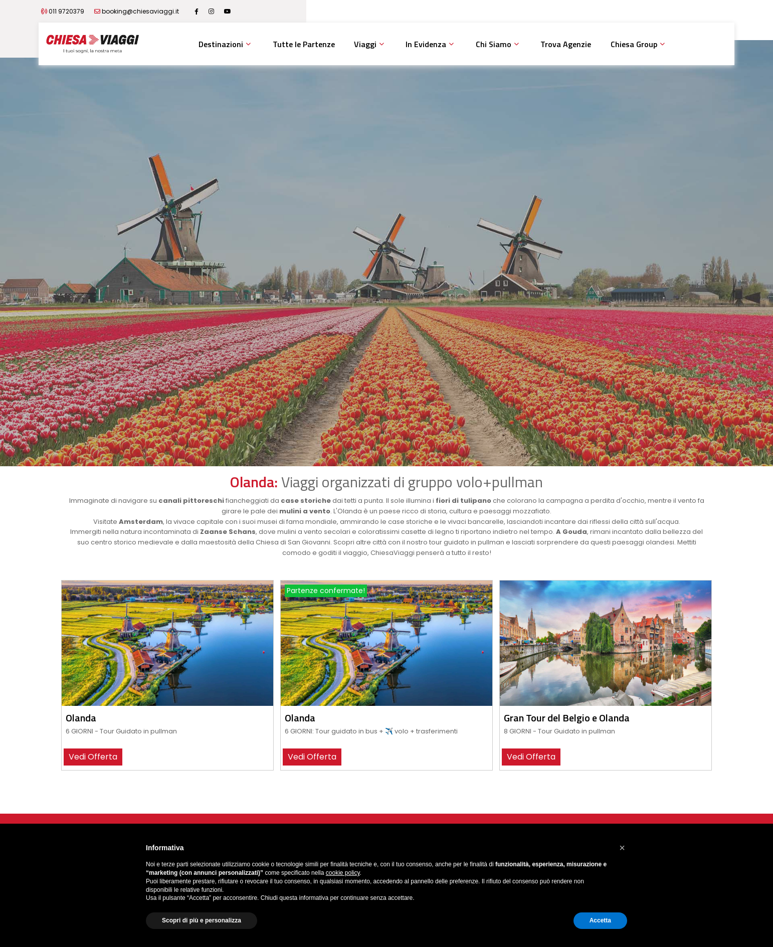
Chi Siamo (493, 44)
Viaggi (365, 44)
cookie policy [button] (343, 872)
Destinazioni (221, 44)
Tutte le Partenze (304, 44)
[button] (622, 848)
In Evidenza (426, 44)
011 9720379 (127, 11)
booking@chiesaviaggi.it (201, 11)
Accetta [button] (600, 920)
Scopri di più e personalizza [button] (201, 920)
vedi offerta (93, 757)
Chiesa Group (634, 44)
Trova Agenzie (565, 44)
